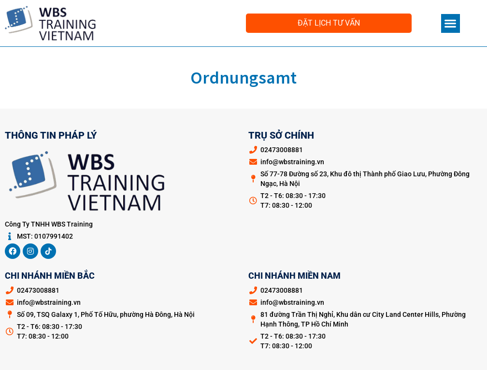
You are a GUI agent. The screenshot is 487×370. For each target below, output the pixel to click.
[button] (450, 23)
